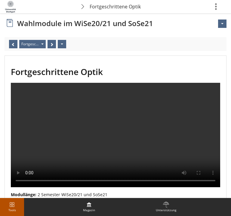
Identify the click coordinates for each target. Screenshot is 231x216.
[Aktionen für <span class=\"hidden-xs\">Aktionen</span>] (222, 24)
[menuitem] (89, 207)
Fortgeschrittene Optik (115, 6)
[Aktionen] (62, 44)
